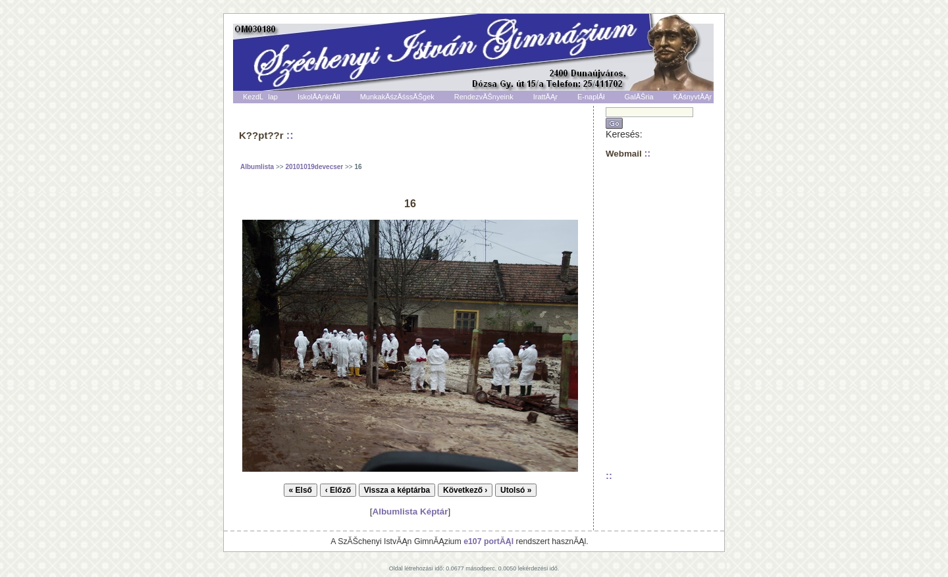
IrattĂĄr (545, 97)
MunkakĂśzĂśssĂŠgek (397, 97)
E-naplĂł (591, 97)
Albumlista (257, 166)
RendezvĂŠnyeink (484, 97)
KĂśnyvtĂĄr (692, 97)
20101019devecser (314, 166)
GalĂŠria (639, 97)
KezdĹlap (260, 97)
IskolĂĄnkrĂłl (319, 97)
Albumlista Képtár (410, 511)
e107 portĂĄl (488, 541)
